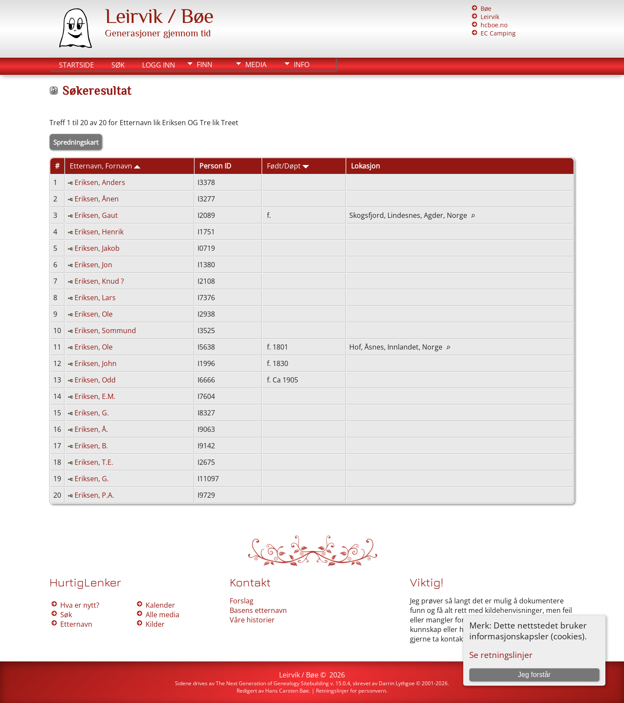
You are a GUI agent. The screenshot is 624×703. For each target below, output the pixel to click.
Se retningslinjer (501, 654)
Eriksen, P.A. (94, 495)
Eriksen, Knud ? (99, 281)
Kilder (155, 624)
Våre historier (252, 620)
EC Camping (498, 33)
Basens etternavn (258, 610)
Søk (118, 65)
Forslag (242, 601)
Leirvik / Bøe (159, 16)
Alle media (162, 614)
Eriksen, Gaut (96, 215)
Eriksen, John (96, 363)
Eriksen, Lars (95, 297)
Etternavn (76, 624)
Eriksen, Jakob (97, 248)
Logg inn (158, 65)
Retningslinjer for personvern (351, 690)
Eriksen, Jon (93, 264)
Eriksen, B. (91, 445)
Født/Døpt (288, 166)
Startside (76, 65)
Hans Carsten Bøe (287, 690)
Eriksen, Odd (95, 380)
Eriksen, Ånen (97, 199)
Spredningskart (75, 142)
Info (301, 64)
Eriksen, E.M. (95, 396)
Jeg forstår (534, 674)
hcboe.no (494, 25)
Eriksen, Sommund (105, 330)
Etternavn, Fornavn (105, 166)
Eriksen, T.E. (94, 462)
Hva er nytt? (79, 605)
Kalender (160, 605)
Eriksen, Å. (91, 429)
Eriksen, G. (92, 413)
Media (255, 64)
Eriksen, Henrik (99, 231)
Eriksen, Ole (94, 314)
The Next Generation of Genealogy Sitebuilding (272, 683)
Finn (204, 64)
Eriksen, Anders (100, 182)
